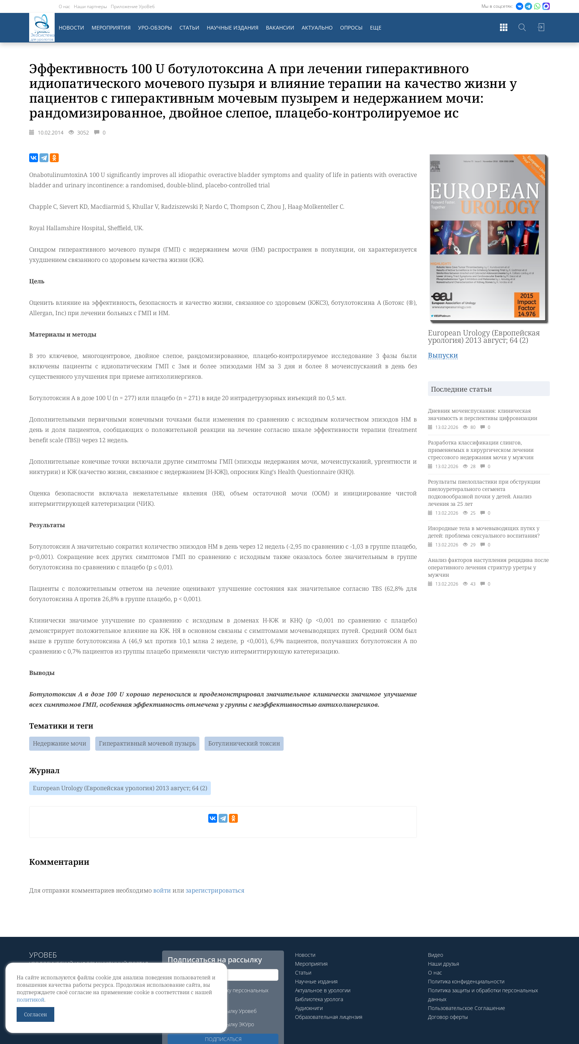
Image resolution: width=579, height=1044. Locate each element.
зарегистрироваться (215, 891)
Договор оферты (448, 1016)
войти (162, 891)
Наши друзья (443, 963)
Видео (435, 954)
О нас (64, 6)
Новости (71, 27)
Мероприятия (111, 27)
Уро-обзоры (155, 27)
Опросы (351, 27)
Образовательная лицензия (328, 1016)
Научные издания (232, 27)
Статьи (189, 27)
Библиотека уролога (319, 999)
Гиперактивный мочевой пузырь (147, 744)
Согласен (35, 1014)
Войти (540, 27)
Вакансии (280, 27)
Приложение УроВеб (133, 6)
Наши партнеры (90, 6)
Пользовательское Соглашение (466, 1007)
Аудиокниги (309, 1007)
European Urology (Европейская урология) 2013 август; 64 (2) (120, 788)
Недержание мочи (59, 744)
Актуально (317, 27)
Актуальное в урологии (322, 990)
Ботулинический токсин (244, 744)
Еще (375, 27)
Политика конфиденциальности (466, 981)
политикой (30, 999)
